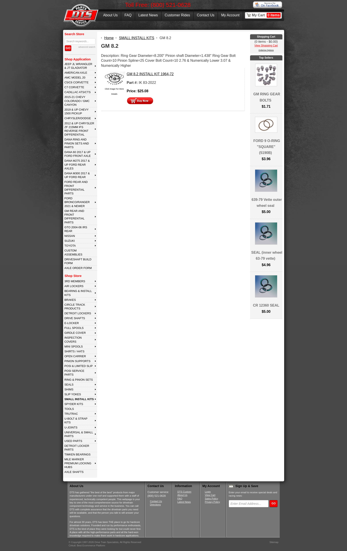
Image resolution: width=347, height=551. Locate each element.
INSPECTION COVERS (73, 339)
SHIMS (68, 389)
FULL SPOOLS (74, 328)
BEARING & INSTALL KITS (78, 292)
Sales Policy (211, 498)
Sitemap (274, 542)
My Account (230, 15)
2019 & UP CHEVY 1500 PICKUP (76, 111)
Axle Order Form (78, 268)
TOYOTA (70, 245)
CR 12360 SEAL (266, 305)
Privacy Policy (212, 502)
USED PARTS (73, 441)
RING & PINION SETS (78, 379)
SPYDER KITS (73, 404)
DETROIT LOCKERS (77, 313)
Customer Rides (177, 15)
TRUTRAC (71, 413)
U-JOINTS (70, 427)
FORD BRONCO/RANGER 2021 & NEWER (77, 202)
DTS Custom (184, 491)
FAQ (127, 15)
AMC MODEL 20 (74, 77)
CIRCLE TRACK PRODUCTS (74, 306)
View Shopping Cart (266, 45)
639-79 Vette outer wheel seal (267, 202)
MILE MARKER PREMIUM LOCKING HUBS (77, 463)
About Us (110, 15)
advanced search (86, 47)
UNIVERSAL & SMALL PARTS (78, 434)
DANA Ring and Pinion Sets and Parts (76, 143)
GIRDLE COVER (75, 332)
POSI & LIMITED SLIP (78, 366)
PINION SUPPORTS (77, 361)
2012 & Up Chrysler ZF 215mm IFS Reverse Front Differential (79, 129)
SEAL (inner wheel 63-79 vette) (266, 255)
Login (208, 491)
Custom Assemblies (73, 252)
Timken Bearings (77, 454)
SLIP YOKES (72, 394)
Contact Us (205, 15)
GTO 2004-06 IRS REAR (75, 229)
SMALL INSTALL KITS (79, 399)
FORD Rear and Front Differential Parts (76, 187)
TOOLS (69, 409)
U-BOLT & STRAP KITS (75, 420)
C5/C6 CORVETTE (76, 82)
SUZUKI (69, 240)
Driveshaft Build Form (77, 261)
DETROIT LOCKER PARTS (76, 447)
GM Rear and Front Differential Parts (74, 216)
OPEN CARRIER (75, 356)
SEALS (68, 384)
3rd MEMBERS (74, 281)
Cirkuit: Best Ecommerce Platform (87, 545)
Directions (155, 504)
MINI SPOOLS (73, 346)
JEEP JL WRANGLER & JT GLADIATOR (78, 65)
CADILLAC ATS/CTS (77, 92)
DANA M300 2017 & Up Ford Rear (77, 175)
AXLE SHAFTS (74, 472)
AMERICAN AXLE (75, 72)
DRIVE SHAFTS (74, 318)
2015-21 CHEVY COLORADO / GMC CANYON (77, 100)
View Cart (210, 495)
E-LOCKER (71, 323)
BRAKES (70, 299)
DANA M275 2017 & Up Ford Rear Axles (77, 164)
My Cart (266, 15)
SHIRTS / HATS (74, 351)
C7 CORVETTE (74, 87)
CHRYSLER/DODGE (77, 118)
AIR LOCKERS (73, 286)
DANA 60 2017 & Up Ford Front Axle (77, 153)
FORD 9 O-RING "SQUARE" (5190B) (266, 147)
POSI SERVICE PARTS (74, 372)
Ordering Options (266, 50)
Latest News (148, 15)
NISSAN (69, 236)
